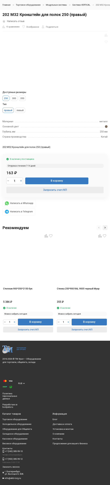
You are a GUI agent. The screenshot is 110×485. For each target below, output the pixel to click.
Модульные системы (56, 5)
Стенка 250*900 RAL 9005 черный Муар (78, 288)
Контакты (58, 439)
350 (22, 98)
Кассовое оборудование (14, 439)
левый (20, 110)
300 (14, 98)
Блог (55, 419)
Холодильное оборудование (16, 424)
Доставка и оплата (62, 424)
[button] (98, 227)
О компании (58, 434)
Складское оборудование (15, 434)
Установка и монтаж (63, 429)
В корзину (57, 180)
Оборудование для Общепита (17, 429)
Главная (6, 5)
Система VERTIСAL (81, 5)
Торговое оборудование (28, 5)
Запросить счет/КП (55, 189)
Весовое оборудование (14, 443)
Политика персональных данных (9, 396)
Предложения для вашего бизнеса (70, 443)
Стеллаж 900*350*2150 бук (17, 288)
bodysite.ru (7, 407)
